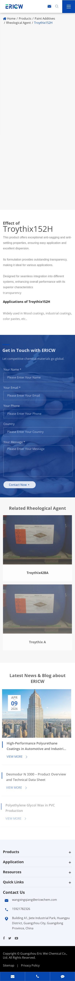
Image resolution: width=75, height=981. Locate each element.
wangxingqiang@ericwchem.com (34, 900)
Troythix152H (43, 23)
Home (11, 18)
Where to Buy (18, 197)
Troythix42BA (37, 570)
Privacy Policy (30, 965)
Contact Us (14, 892)
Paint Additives (45, 18)
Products (25, 18)
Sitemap (8, 965)
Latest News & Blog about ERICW (37, 680)
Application (13, 861)
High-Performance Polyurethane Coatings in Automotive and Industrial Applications (34, 746)
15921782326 (21, 909)
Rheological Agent (18, 23)
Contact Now (21, 485)
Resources (12, 871)
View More (15, 757)
